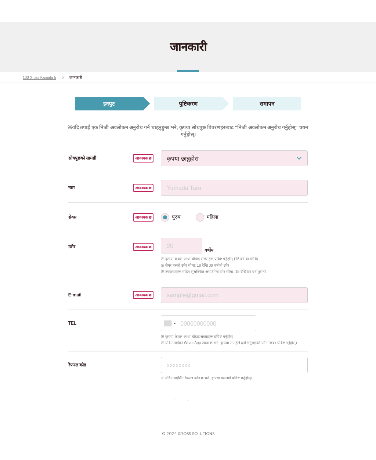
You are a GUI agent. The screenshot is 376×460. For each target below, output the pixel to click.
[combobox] (169, 323)
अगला (203, 408)
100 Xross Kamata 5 (40, 77)
